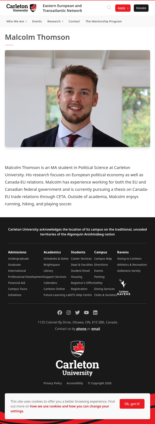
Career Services (81, 258)
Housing (76, 277)
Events (98, 271)
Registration (79, 289)
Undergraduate (18, 258)
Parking (99, 277)
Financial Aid (16, 283)
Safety (98, 283)
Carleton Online (54, 289)
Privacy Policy (53, 383)
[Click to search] (109, 8)
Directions (101, 265)
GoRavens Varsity (129, 271)
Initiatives (14, 295)
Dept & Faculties (82, 265)
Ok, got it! (132, 404)
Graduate (14, 265)
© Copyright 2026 (99, 383)
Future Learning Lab (57, 295)
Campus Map (103, 258)
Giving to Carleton (129, 258)
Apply (121, 8)
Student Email (80, 271)
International (17, 271)
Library (48, 271)
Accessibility (75, 383)
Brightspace (52, 265)
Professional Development (26, 277)
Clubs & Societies (105, 295)
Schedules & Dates (56, 258)
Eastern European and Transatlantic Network (62, 8)
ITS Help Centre (81, 295)
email (95, 328)
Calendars (50, 283)
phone (81, 328)
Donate (141, 8)
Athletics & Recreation (132, 265)
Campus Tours (17, 289)
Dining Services (104, 289)
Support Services (55, 277)
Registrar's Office (82, 283)
